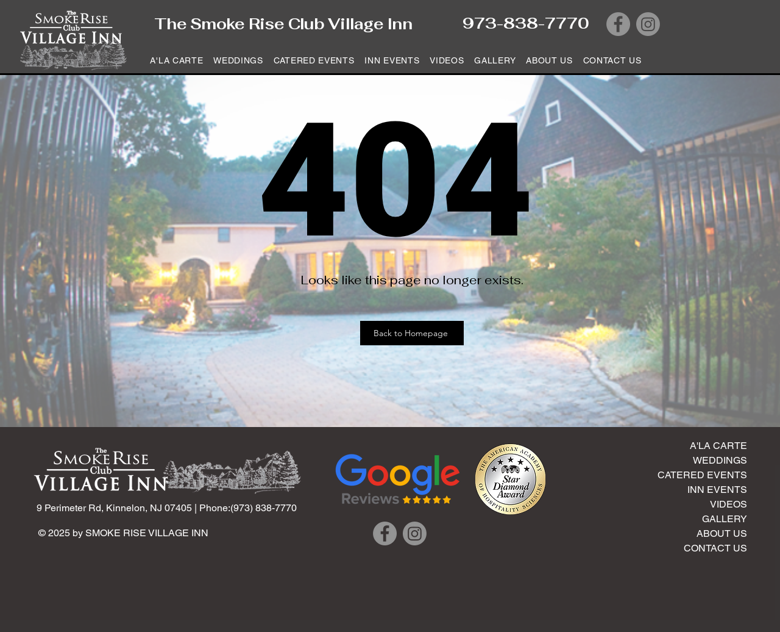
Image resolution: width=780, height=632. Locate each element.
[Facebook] (618, 24)
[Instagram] (648, 24)
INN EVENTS (717, 489)
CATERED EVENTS (702, 475)
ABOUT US (722, 533)
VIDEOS (728, 504)
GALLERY (724, 519)
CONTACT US (715, 548)
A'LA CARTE (718, 445)
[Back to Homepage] (412, 333)
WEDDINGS (720, 460)
